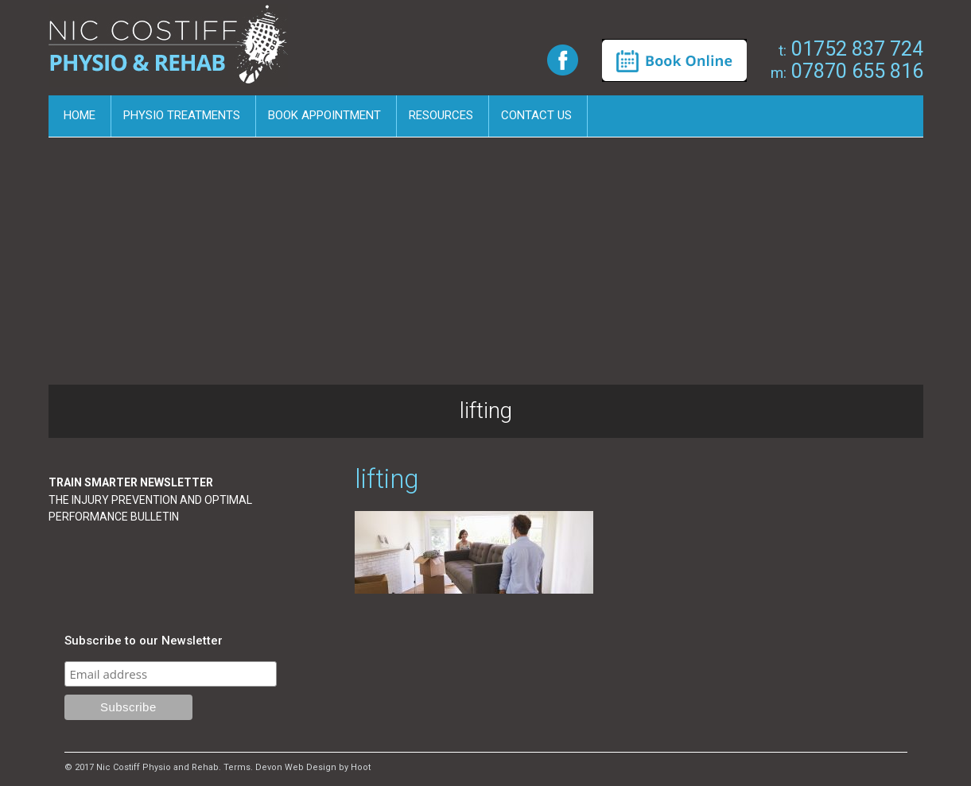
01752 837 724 (851, 48)
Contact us (536, 115)
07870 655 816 (847, 71)
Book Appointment (324, 115)
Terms (237, 767)
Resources (441, 115)
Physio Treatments (181, 115)
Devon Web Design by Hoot (313, 767)
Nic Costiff (171, 49)
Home (79, 115)
